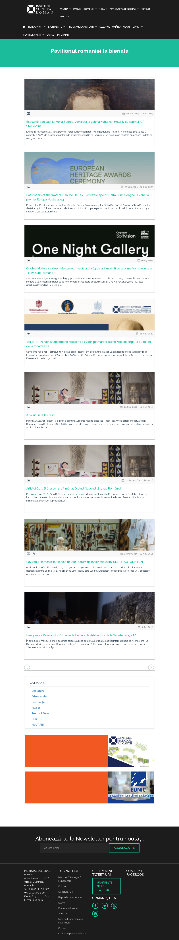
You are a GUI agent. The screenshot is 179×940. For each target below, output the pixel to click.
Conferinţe (38, 702)
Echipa (62, 886)
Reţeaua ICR (35, 27)
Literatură (38, 690)
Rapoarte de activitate (70, 897)
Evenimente (55, 27)
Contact (145, 9)
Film (34, 719)
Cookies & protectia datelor (72, 933)
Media (102, 9)
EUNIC (136, 27)
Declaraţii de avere (68, 908)
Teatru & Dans (40, 713)
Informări (63, 35)
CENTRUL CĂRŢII (32, 35)
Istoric (61, 902)
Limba (64, 9)
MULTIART (38, 724)
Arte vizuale (39, 696)
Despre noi (89, 9)
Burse (50, 35)
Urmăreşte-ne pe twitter (105, 886)
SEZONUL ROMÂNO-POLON (114, 27)
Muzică (36, 707)
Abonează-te (124, 848)
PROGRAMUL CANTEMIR (81, 27)
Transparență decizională (123, 9)
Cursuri (77, 9)
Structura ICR (65, 891)
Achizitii (62, 913)
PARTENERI (64, 16)
